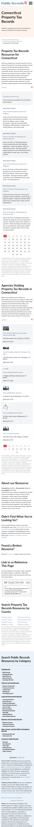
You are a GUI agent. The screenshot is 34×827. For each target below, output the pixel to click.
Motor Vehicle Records (9, 716)
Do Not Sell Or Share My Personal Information (16, 793)
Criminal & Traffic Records (9, 739)
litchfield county (6, 622)
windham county (23, 624)
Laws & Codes (7, 707)
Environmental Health (9, 710)
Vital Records (5, 669)
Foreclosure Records (8, 688)
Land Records (6, 689)
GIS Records (6, 691)
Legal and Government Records (11, 696)
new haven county (24, 617)
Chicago (11, 582)
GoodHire (16, 775)
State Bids (5, 712)
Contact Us (10, 554)
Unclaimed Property (8, 699)
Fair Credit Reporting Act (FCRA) (14, 767)
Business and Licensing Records (11, 719)
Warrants (5, 742)
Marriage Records (8, 674)
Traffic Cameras (7, 751)
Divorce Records (7, 678)
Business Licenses (8, 722)
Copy (28, 582)
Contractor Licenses (8, 724)
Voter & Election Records (10, 705)
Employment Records (9, 734)
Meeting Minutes (7, 714)
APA (21, 582)
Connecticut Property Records (12, 41)
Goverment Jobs (7, 736)
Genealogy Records (8, 680)
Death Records (7, 676)
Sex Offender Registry (9, 749)
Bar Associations (7, 709)
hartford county (6, 619)
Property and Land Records (10, 683)
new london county (24, 619)
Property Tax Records (9, 686)
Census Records (7, 701)
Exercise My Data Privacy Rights (11, 798)
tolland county (22, 622)
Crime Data (6, 745)
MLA (17, 582)
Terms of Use (5, 779)
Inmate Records (7, 747)
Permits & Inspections (9, 703)
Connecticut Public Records (10, 39)
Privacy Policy (25, 777)
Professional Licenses (9, 726)
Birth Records (6, 672)
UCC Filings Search (8, 693)
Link (5, 582)
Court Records (7, 744)
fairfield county (6, 617)
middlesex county (7, 624)
